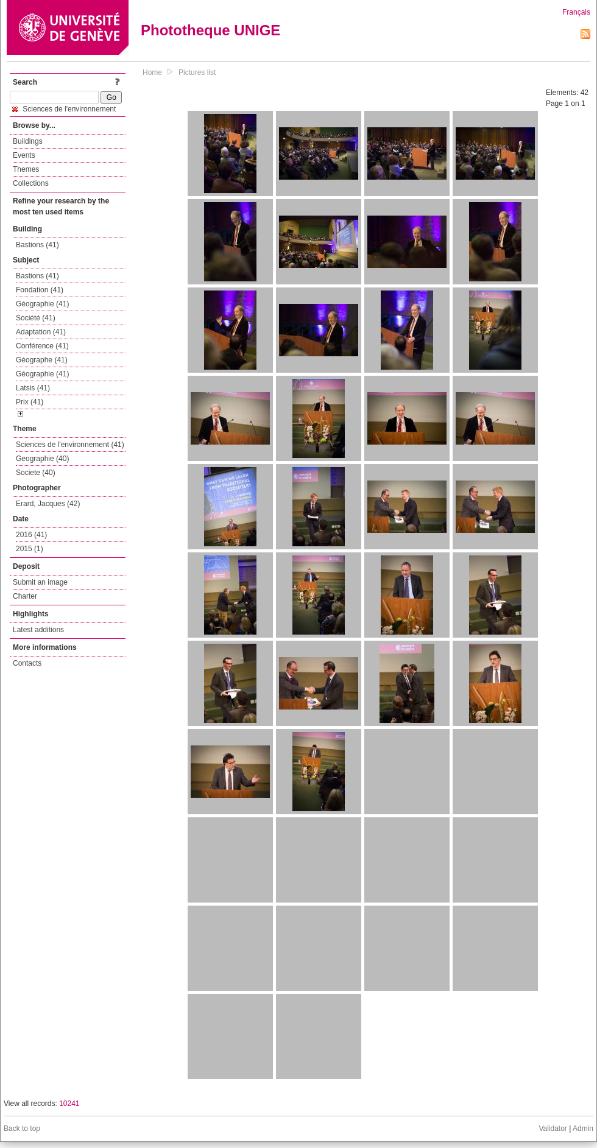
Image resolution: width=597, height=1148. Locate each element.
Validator (553, 1128)
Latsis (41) (33, 388)
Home (152, 72)
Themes (26, 169)
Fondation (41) (39, 290)
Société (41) (35, 318)
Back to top (22, 1128)
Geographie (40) (42, 458)
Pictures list (197, 72)
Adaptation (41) (41, 332)
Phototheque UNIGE (210, 30)
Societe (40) (35, 472)
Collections (31, 183)
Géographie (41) (42, 304)
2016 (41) (31, 534)
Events (24, 155)
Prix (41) (29, 402)
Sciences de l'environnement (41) (70, 444)
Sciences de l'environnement (64, 109)
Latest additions (38, 629)
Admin (583, 1128)
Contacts (27, 663)
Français (576, 12)
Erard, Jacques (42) (48, 503)
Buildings (28, 141)
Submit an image (40, 582)
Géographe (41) (42, 360)
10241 (69, 1103)
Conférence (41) (42, 346)
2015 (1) (29, 548)
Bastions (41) (37, 245)
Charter (25, 596)
